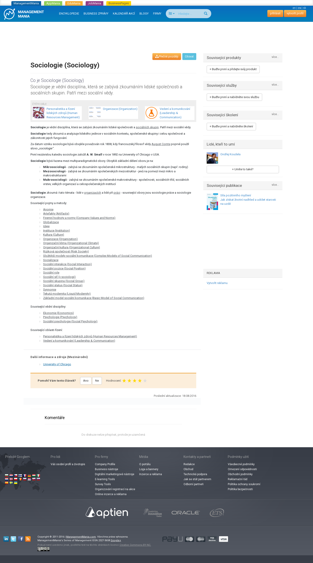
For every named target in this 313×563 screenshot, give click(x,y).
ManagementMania (26, 3)
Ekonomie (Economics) (58, 313)
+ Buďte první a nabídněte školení (231, 126)
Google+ (116, 540)
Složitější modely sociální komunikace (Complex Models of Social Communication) (97, 255)
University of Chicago (57, 364)
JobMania (94, 3)
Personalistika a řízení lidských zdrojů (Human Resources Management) (90, 336)
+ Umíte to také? (242, 169)
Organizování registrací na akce (115, 489)
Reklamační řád (237, 479)
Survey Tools (103, 484)
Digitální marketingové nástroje (114, 474)
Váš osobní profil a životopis (68, 464)
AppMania (53, 3)
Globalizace (51, 222)
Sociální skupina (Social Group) (63, 281)
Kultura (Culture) (53, 234)
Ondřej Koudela (230, 154)
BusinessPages (119, 3)
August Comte (161, 144)
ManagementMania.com (81, 536)
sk (304, 8)
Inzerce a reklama (150, 474)
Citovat (189, 56)
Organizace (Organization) (60, 239)
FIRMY (157, 13)
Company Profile (105, 464)
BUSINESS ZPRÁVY (96, 13)
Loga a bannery (148, 469)
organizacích (92, 192)
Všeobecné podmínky (241, 464)
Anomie (48, 209)
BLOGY (144, 13)
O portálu (145, 464)
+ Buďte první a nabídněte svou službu (234, 97)
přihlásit (275, 13)
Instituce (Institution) (56, 230)
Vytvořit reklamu (217, 283)
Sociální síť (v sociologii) (59, 277)
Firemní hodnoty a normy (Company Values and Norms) (79, 218)
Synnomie (49, 289)
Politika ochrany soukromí (244, 484)
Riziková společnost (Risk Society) (66, 251)
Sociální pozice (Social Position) (64, 268)
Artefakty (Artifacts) (56, 213)
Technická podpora (195, 474)
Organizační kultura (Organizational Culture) (71, 247)
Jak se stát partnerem (197, 479)
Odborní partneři (194, 484)
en (294, 8)
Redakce (189, 464)
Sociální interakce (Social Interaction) (67, 264)
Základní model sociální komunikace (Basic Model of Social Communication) (93, 298)
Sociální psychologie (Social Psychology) (70, 321)
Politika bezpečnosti (240, 489)
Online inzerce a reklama (111, 494)
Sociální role (51, 272)
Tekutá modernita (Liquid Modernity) (67, 293)
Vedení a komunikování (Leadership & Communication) (79, 340)
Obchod (188, 469)
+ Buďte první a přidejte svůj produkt (233, 69)
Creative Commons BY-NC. (135, 544)
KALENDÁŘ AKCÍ (124, 13)
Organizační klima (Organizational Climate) (71, 243)
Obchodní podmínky (240, 474)
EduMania (73, 3)
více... (275, 57)
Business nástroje (106, 469)
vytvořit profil (295, 13)
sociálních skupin (147, 127)
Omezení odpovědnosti (242, 469)
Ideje (46, 226)
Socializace (50, 260)
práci (117, 192)
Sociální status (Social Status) (62, 285)
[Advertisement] (156, 33)
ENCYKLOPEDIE (69, 13)
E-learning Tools (105, 479)
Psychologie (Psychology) (60, 317)
